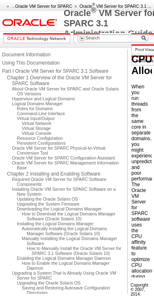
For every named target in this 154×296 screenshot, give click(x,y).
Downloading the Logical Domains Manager (59, 208)
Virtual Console (36, 133)
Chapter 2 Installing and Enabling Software (53, 174)
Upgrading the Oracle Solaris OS (48, 282)
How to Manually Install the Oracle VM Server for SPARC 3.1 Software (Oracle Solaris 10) (74, 251)
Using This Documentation (31, 63)
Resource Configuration (40, 138)
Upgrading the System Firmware (48, 203)
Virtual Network (36, 123)
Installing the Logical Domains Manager (55, 223)
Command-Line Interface (41, 113)
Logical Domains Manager (37, 103)
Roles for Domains (35, 108)
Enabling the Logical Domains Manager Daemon (64, 258)
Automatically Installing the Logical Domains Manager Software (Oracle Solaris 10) (64, 231)
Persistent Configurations (41, 143)
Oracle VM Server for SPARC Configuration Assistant (63, 157)
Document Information (26, 55)
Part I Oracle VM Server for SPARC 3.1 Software (55, 71)
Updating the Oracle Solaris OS (47, 199)
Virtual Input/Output (36, 118)
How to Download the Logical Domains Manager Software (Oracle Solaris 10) (68, 216)
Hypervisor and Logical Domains (43, 98)
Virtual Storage (36, 128)
